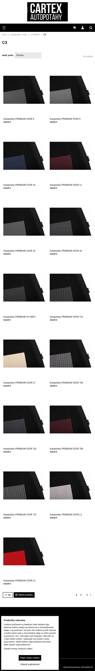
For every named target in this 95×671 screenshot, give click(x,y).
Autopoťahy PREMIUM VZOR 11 (68, 175)
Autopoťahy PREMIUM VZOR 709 (68, 439)
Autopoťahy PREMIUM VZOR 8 (18, 119)
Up (8, 595)
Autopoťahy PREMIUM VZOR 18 (68, 241)
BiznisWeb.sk (87, 667)
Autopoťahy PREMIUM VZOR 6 (65, 119)
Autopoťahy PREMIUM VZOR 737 (21, 505)
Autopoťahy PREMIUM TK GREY (21, 307)
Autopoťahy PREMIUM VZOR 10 (21, 175)
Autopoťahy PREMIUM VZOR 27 (21, 373)
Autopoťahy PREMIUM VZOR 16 (21, 241)
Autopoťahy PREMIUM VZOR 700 (68, 373)
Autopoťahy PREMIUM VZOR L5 (21, 571)
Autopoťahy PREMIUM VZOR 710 (68, 307)
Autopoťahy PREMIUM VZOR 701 (21, 439)
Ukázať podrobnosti (29, 664)
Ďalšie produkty (24, 595)
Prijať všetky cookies (30, 658)
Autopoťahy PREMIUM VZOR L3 (68, 505)
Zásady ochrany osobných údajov (18, 649)
